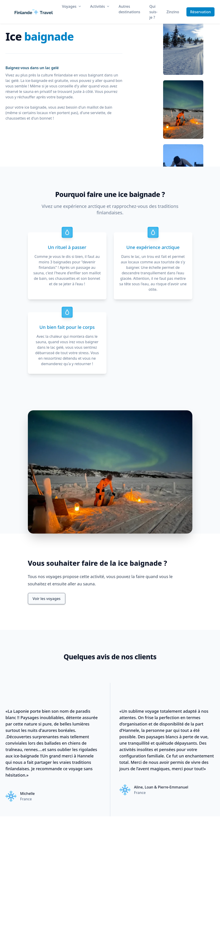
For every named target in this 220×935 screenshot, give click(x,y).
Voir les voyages (47, 598)
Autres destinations (129, 9)
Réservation (200, 11)
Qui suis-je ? (153, 12)
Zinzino (173, 11)
